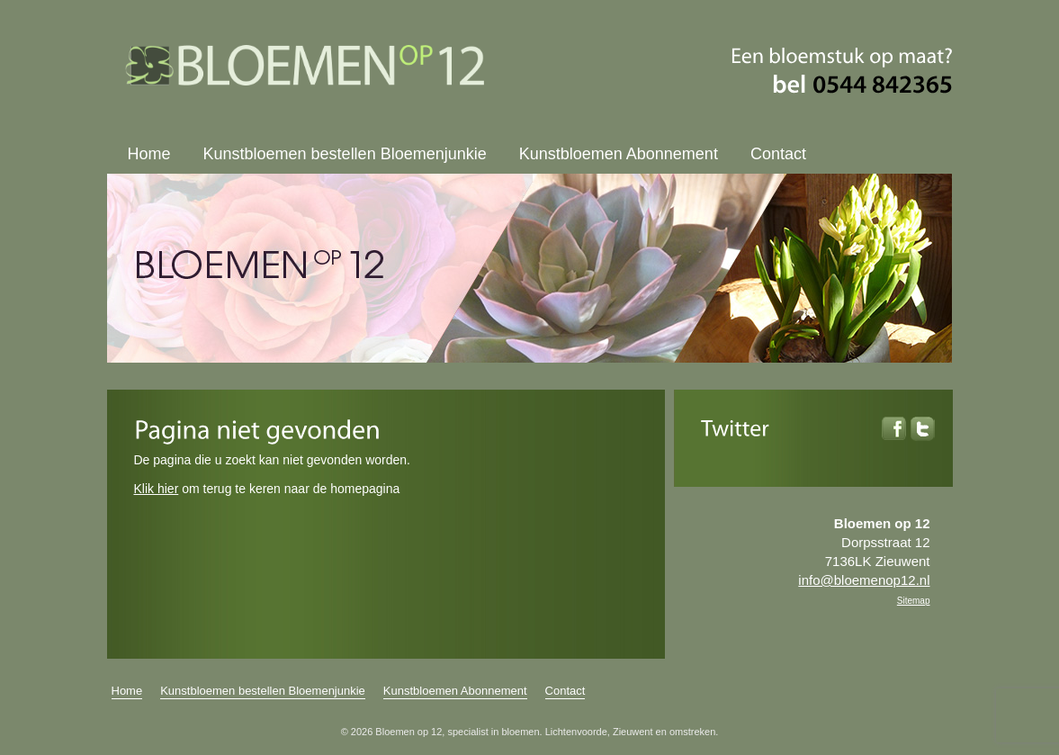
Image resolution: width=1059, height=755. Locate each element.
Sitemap (913, 601)
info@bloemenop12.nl (863, 580)
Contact (778, 154)
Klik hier (156, 488)
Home (149, 154)
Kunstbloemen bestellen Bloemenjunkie (345, 154)
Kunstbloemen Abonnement (618, 154)
